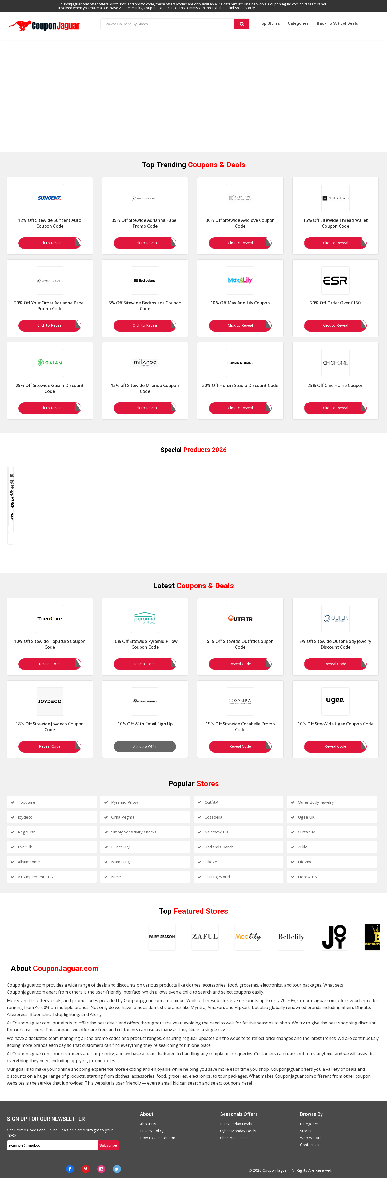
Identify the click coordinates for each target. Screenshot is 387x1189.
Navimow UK (212, 842)
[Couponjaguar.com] (44, 32)
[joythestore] (199, 948)
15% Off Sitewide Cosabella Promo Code (240, 737)
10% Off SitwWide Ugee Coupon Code (335, 735)
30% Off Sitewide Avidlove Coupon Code (240, 232)
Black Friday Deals (236, 1134)
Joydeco (22, 828)
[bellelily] (156, 948)
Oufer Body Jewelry (312, 813)
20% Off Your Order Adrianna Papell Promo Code (50, 314)
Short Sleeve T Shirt (367, 550)
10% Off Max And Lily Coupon (240, 311)
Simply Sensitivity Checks (130, 842)
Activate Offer (145, 757)
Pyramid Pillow (121, 813)
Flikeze (207, 872)
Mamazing (117, 872)
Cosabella (209, 828)
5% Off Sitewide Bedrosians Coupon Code (145, 314)
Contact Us (309, 1155)
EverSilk (21, 857)
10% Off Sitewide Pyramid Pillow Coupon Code (145, 655)
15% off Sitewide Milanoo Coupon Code (145, 397)
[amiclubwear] (327, 948)
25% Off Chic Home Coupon (336, 394)
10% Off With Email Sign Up (145, 735)
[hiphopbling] (242, 948)
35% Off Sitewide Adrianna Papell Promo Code (145, 232)
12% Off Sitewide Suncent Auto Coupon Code (49, 232)
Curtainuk (303, 842)
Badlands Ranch (215, 857)
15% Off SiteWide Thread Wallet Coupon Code (335, 232)
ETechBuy (117, 857)
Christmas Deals (234, 1148)
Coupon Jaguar (275, 1181)
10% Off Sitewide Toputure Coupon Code (50, 655)
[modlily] (113, 948)
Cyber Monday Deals (238, 1141)
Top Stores (270, 23)
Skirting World (213, 887)
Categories (298, 23)
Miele (112, 887)
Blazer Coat (46, 550)
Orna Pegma (119, 828)
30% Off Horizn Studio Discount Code (240, 394)
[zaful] (71, 948)
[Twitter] (117, 1180)
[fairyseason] (28, 948)
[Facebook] (70, 1180)
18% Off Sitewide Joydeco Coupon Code (50, 737)
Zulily (299, 857)
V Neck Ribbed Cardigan (287, 550)
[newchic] (284, 948)
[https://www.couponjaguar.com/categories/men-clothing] (192, 103)
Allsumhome (25, 872)
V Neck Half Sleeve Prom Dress (207, 550)
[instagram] (101, 1180)
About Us (148, 1134)
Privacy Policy (151, 1141)
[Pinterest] (86, 1180)
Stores (305, 1141)
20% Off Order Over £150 (335, 311)
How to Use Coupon (157, 1148)
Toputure (23, 813)
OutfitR (207, 813)
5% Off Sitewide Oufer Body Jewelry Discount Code (335, 655)
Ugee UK (303, 828)
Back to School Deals (337, 23)
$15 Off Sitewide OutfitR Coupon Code (240, 655)
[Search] (241, 24)
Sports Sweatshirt (127, 550)
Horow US (304, 887)
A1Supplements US (32, 887)
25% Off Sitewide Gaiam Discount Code (50, 397)
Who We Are (311, 1148)
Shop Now (47, 576)
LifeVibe (302, 872)
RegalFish (23, 842)
